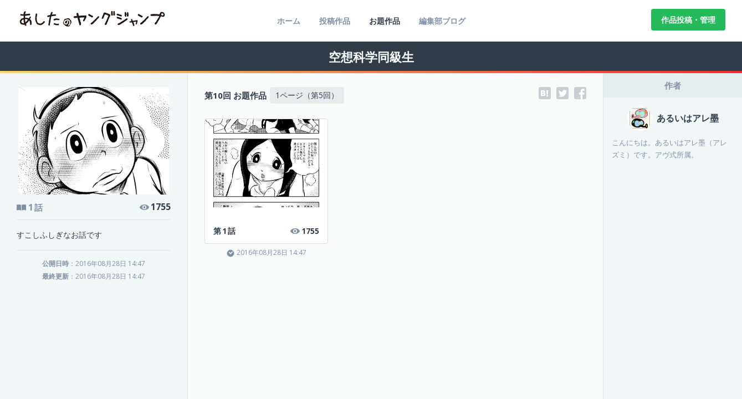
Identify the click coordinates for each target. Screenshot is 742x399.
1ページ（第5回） (307, 95)
